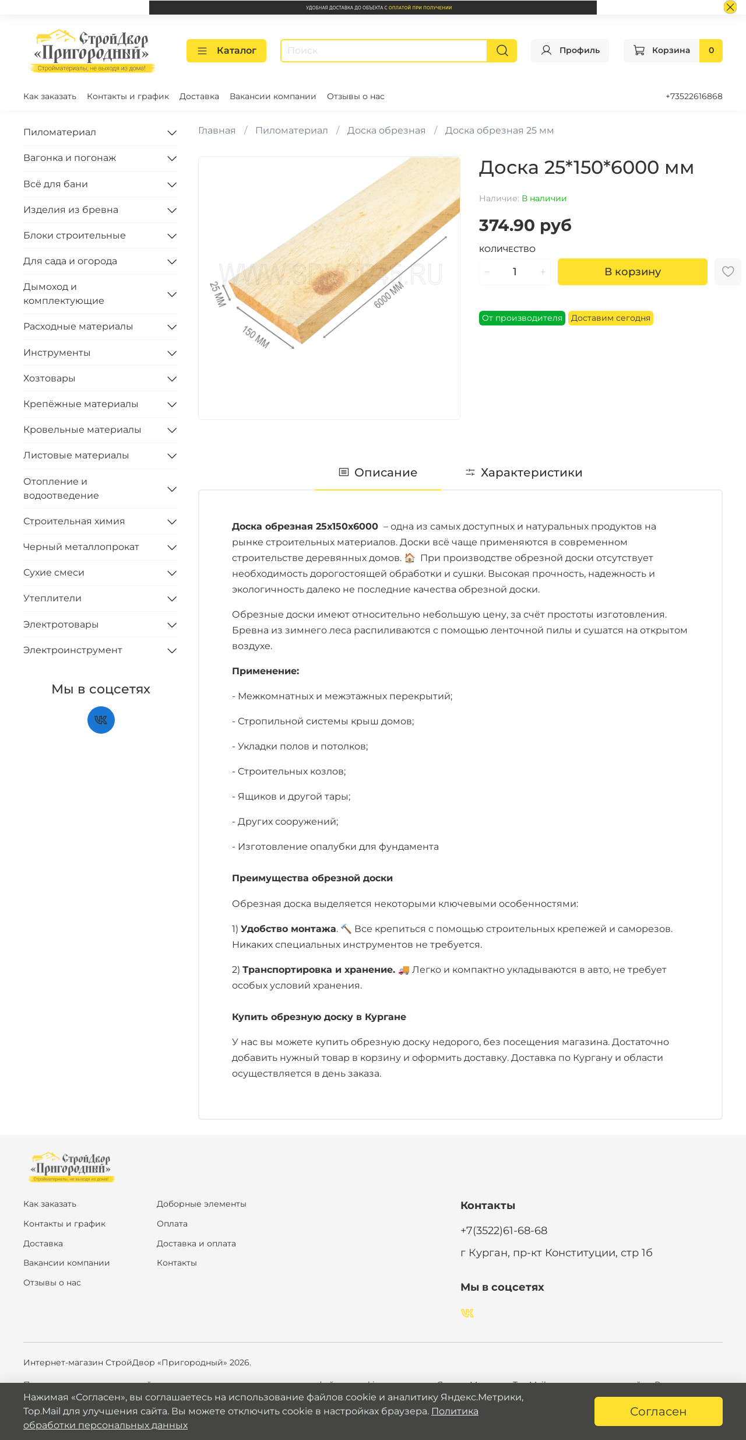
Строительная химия (74, 520)
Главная (217, 129)
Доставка (199, 95)
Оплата (172, 1223)
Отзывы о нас (356, 95)
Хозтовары (49, 377)
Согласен (658, 1411)
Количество (507, 248)
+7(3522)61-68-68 (503, 1230)
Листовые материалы (76, 455)
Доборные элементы (202, 1204)
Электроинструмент (72, 649)
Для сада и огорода (70, 260)
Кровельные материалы (82, 429)
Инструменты (57, 352)
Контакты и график (128, 95)
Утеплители (52, 598)
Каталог (226, 50)
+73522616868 (694, 95)
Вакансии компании (273, 95)
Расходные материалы (78, 326)
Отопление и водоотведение (61, 487)
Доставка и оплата (196, 1243)
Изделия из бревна (70, 209)
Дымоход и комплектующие (63, 293)
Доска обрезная (386, 129)
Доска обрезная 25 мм (499, 129)
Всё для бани (55, 183)
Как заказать (49, 95)
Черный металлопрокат (81, 546)
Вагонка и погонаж (69, 157)
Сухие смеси (54, 571)
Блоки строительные (74, 234)
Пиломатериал (291, 129)
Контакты (177, 1262)
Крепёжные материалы (81, 403)
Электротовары (61, 623)
